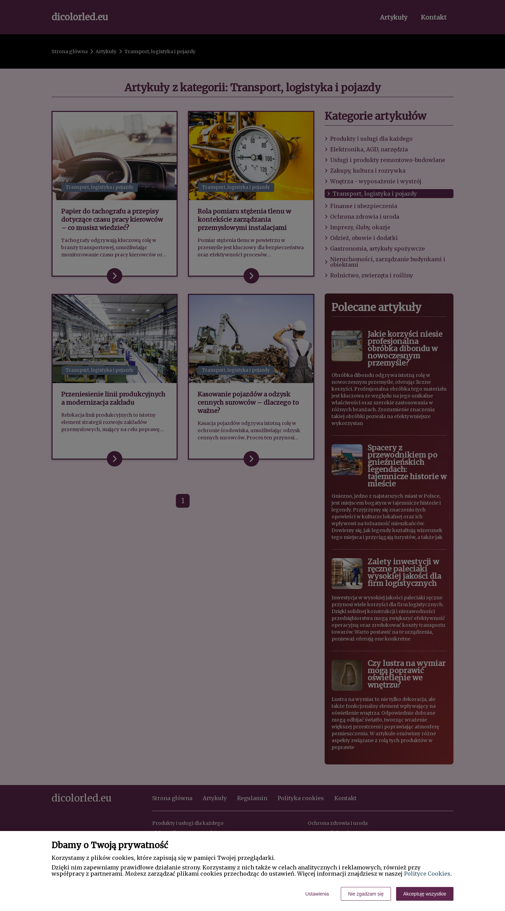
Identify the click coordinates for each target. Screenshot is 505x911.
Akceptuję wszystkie (424, 894)
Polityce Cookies (427, 873)
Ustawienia (317, 894)
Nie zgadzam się (366, 894)
